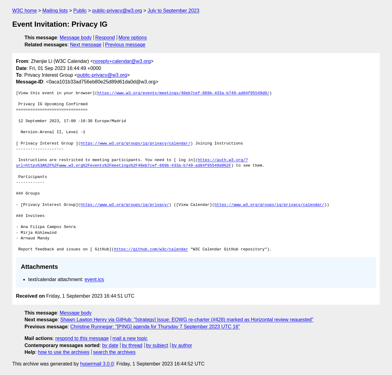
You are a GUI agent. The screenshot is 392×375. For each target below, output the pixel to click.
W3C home (24, 10)
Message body (76, 37)
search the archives (114, 352)
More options (133, 37)
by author (182, 345)
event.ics (94, 279)
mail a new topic (130, 338)
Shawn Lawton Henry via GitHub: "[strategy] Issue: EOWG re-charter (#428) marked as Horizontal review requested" (187, 319)
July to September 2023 (173, 10)
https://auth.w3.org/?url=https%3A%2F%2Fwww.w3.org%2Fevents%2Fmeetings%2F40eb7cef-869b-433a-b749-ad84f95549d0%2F (132, 162)
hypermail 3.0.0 (96, 363)
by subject (157, 345)
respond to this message (81, 338)
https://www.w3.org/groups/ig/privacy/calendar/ (136, 143)
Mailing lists (55, 10)
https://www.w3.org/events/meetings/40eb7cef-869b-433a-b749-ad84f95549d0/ (183, 93)
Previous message (125, 44)
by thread (132, 345)
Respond (105, 37)
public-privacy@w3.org (117, 10)
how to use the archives (63, 352)
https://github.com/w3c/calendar (151, 249)
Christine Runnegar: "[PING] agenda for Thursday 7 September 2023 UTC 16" (155, 326)
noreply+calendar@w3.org (121, 61)
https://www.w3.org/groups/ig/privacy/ (125, 205)
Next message (85, 44)
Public (80, 10)
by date (110, 345)
